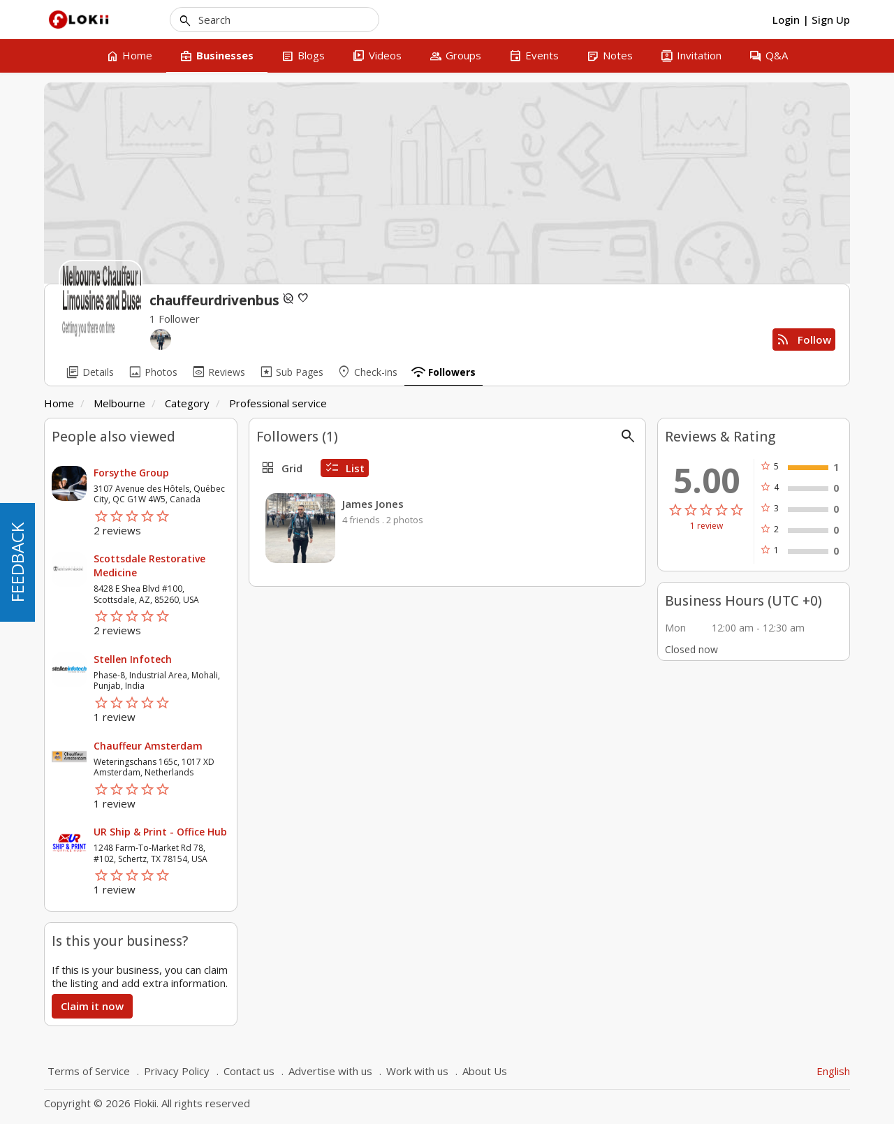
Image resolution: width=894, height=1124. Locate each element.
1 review (706, 526)
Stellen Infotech (133, 659)
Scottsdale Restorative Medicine (149, 565)
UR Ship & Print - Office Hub (160, 831)
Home (59, 403)
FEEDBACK (17, 562)
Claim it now (92, 1006)
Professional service (278, 403)
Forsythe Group (131, 472)
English (833, 1071)
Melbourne (119, 403)
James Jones (373, 504)
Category (187, 403)
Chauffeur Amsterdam (148, 745)
